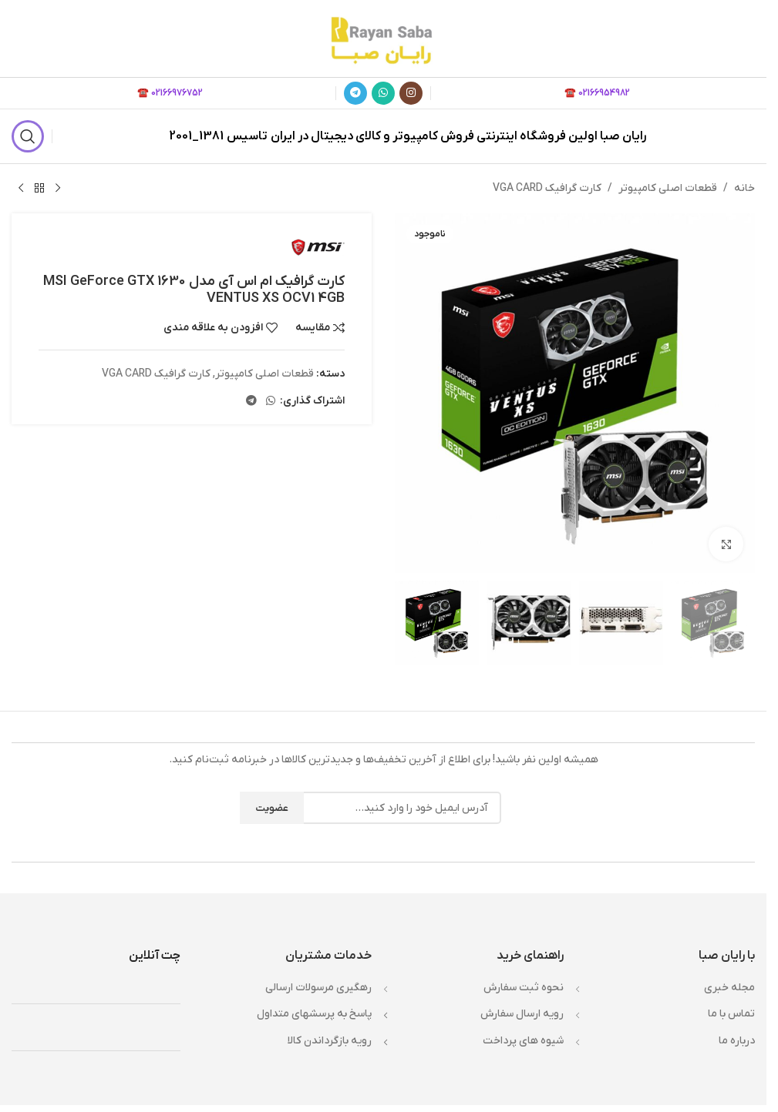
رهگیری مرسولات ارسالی (318, 987)
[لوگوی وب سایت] (383, 38)
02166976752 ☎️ (170, 93)
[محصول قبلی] (58, 188)
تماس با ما (731, 1013)
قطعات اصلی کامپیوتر (667, 188)
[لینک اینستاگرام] (411, 93)
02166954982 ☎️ (597, 93)
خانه (744, 188)
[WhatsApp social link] (383, 93)
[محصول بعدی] (21, 188)
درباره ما (737, 1040)
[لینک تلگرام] (355, 93)
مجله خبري (729, 987)
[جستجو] (28, 136)
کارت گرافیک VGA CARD (547, 188)
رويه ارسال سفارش (522, 1013)
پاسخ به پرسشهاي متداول (314, 1013)
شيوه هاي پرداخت (523, 1040)
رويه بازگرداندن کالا (330, 1040)
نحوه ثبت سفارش (523, 987)
